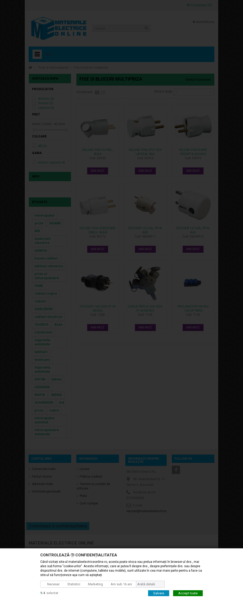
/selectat (49, 593)
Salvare (158, 593)
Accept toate (188, 593)
